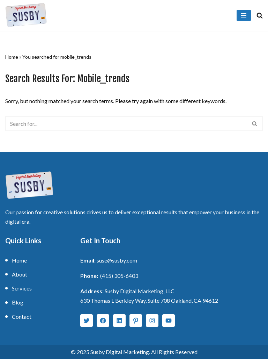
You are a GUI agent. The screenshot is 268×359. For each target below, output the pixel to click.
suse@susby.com (117, 260)
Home (11, 57)
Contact (21, 316)
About (19, 274)
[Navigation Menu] (244, 15)
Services (22, 288)
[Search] (259, 15)
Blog (17, 302)
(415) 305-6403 (119, 275)
